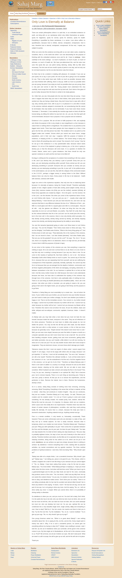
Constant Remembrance (18, 21)
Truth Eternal (16, 32)
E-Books (13, 45)
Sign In (93, 2)
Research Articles (15, 49)
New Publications (103, 34)
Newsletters (14, 58)
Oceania (14, 78)
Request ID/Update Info (98, 550)
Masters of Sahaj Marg (18, 548)
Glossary (13, 53)
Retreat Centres (55, 553)
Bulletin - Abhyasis (16, 66)
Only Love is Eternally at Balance (71, 18)
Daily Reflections (15, 64)
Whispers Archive (15, 62)
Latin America (16, 82)
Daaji (12, 557)
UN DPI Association (103, 27)
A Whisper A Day (15, 60)
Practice (33, 548)
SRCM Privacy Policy (67, 576)
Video (12, 39)
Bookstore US (75, 550)
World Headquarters (103, 32)
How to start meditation (103, 25)
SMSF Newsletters (16, 88)
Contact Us (99, 2)
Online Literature (15, 28)
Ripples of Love (17, 41)
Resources (95, 548)
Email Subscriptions (97, 553)
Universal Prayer (17, 34)
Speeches (13, 30)
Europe (14, 76)
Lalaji (12, 550)
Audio (12, 37)
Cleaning (33, 553)
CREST (53, 555)
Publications (14, 19)
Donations (103, 35)
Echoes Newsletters (16, 68)
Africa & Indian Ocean (19, 74)
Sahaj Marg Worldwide (58, 548)
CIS (13, 84)
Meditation (34, 550)
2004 (58, 18)
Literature (34, 18)
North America (16, 80)
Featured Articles (15, 47)
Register (88, 2)
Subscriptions (14, 23)
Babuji (12, 553)
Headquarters (55, 550)
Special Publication (77, 559)
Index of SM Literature (17, 51)
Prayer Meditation (36, 555)
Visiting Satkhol (96, 557)
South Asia (15, 86)
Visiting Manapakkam (98, 555)
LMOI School (55, 557)
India (13, 70)
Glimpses (15, 43)
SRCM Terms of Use (54, 576)
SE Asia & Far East (18, 72)
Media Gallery (103, 28)
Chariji (12, 555)
